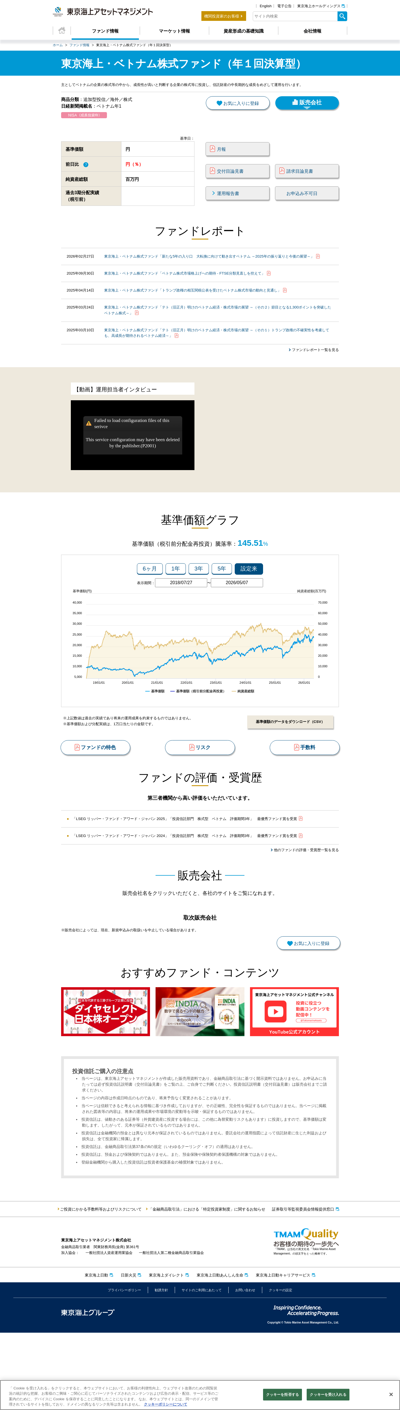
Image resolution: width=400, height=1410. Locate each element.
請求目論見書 (299, 180)
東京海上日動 (96, 1352)
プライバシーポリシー (124, 1368)
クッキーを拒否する (282, 1395)
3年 (198, 603)
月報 (221, 158)
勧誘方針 (161, 1368)
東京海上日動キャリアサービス (283, 1352)
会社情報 (312, 31)
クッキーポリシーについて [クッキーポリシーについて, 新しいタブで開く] (165, 1405)
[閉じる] (391, 1395)
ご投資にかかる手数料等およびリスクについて (101, 1286)
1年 (175, 603)
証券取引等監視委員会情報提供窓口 (303, 1286)
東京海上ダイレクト (166, 1352)
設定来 (249, 603)
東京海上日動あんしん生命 (220, 1352)
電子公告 (284, 6)
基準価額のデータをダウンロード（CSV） (289, 756)
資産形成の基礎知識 (244, 31)
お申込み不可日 (302, 202)
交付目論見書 (230, 180)
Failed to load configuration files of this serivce (131, 455)
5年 (222, 603)
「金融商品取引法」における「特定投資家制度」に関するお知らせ (207, 1286)
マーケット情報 (174, 31)
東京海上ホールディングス (319, 6)
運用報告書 (228, 202)
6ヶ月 (150, 603)
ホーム (58, 45)
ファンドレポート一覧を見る (313, 377)
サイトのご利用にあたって (202, 1368)
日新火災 (128, 1352)
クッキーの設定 (280, 1368)
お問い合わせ (245, 1368)
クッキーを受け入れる (328, 1395)
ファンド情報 (105, 31)
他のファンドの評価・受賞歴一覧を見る (304, 898)
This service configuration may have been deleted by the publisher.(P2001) (133, 474)
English (266, 6)
